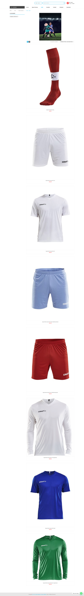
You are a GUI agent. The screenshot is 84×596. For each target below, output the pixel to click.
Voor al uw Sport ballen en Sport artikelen (39, 594)
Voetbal (54, 7)
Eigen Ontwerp (35, 7)
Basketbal (69, 7)
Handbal (48, 7)
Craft (42, 7)
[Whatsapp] (81, 593)
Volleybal (61, 7)
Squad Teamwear (21, 10)
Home (27, 7)
